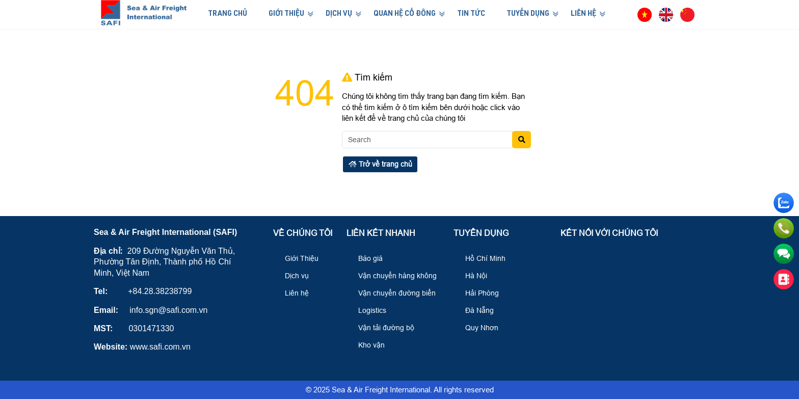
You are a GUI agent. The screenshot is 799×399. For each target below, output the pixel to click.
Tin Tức (471, 14)
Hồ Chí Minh (480, 258)
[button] (626, 14)
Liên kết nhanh (381, 233)
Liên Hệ (583, 14)
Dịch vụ (292, 276)
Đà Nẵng (475, 310)
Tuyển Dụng (528, 14)
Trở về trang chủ (380, 164)
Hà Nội (471, 276)
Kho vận (367, 345)
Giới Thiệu (286, 14)
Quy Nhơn (477, 328)
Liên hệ (292, 293)
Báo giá (366, 258)
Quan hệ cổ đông (405, 14)
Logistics (367, 310)
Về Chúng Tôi (302, 233)
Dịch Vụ (339, 14)
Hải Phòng (477, 293)
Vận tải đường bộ (381, 328)
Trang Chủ (227, 14)
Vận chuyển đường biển (392, 293)
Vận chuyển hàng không (393, 276)
